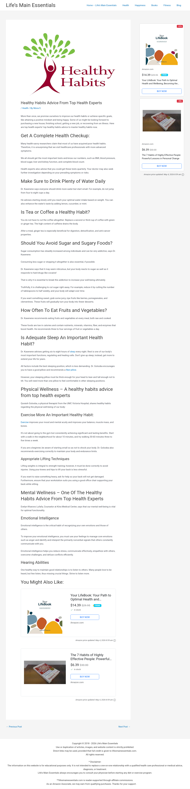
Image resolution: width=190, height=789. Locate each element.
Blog (179, 5)
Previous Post (14, 726)
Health (132, 5)
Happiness (145, 5)
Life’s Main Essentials (31, 5)
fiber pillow (71, 370)
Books (158, 5)
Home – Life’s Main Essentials (110, 5)
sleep (72, 351)
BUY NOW (85, 617)
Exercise (25, 422)
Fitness (169, 5)
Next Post (124, 726)
